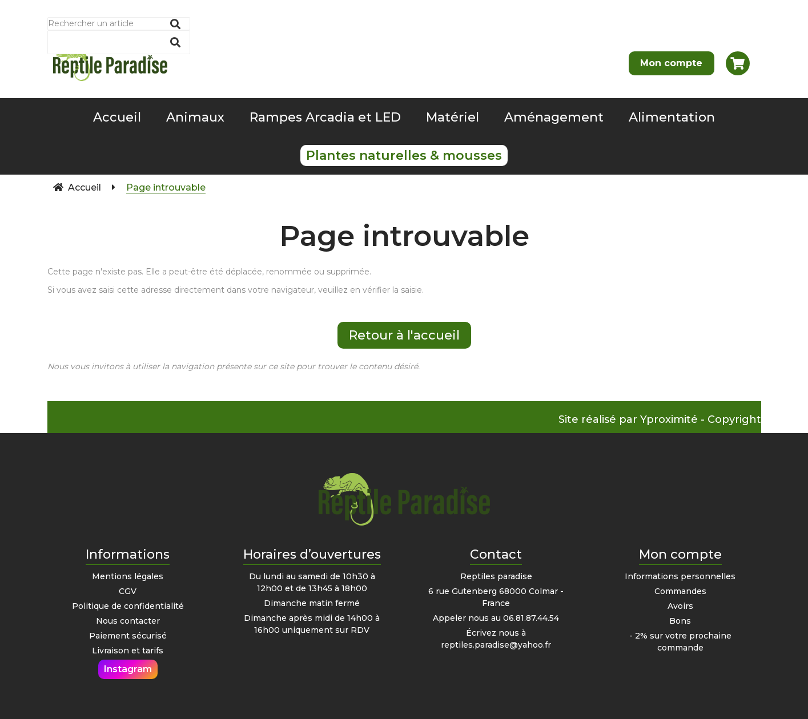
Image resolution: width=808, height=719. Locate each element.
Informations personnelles (680, 576)
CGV (127, 591)
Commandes (680, 591)
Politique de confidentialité (128, 606)
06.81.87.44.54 (531, 618)
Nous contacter (128, 621)
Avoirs (680, 606)
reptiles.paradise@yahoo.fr (496, 645)
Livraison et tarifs (127, 650)
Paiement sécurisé (128, 636)
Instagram (128, 669)
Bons (680, 621)
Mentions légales (127, 576)
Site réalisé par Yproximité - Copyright (659, 419)
